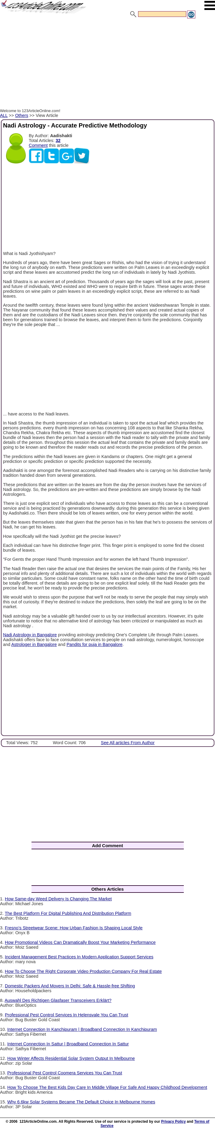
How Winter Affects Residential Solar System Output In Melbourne (71, 1058)
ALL (4, 115)
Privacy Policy (173, 1121)
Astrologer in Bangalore (34, 644)
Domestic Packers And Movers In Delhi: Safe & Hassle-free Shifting (70, 985)
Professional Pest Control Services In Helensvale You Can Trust (66, 1014)
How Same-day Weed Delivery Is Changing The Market (58, 898)
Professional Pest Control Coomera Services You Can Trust (64, 1072)
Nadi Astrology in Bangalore (30, 634)
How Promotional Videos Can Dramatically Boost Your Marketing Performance (80, 942)
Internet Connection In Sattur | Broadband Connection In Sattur (68, 1043)
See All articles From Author (128, 742)
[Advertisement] (107, 64)
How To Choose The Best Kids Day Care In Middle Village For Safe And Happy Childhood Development (107, 1087)
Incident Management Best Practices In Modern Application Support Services (79, 956)
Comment (38, 145)
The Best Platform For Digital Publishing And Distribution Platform (68, 913)
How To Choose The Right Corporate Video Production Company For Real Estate (83, 971)
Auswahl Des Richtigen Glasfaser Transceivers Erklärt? (58, 1000)
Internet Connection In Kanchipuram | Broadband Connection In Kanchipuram (82, 1029)
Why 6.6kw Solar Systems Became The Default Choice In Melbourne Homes (81, 1101)
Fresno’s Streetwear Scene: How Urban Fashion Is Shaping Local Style (74, 927)
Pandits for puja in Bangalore (95, 644)
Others (21, 115)
